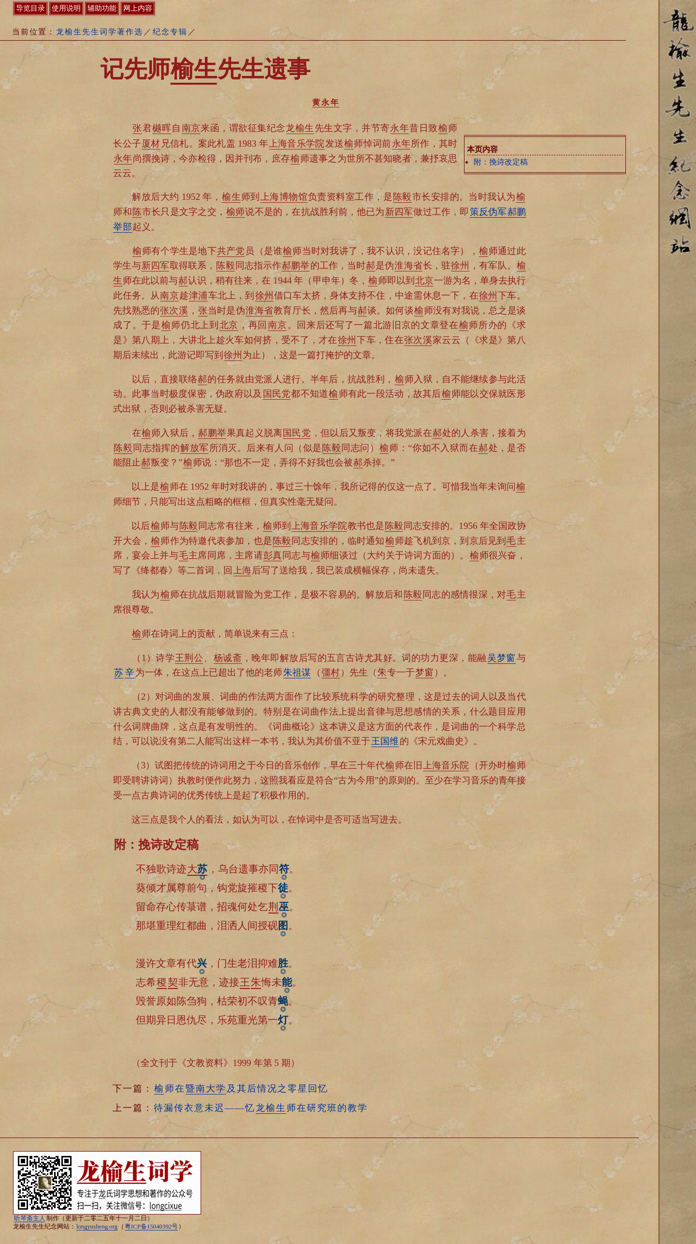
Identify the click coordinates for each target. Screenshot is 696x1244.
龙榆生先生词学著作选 (99, 32)
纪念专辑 (170, 32)
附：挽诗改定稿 (501, 162)
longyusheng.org (96, 1226)
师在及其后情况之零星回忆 (241, 1088)
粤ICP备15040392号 (151, 1226)
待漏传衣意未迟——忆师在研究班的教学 (261, 1107)
